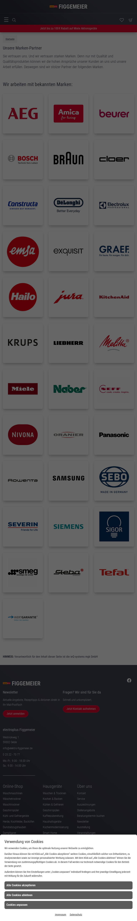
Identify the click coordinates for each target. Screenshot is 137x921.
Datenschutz (76, 914)
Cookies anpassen (16, 904)
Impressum (60, 914)
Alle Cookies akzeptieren (20, 885)
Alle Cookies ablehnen (19, 895)
